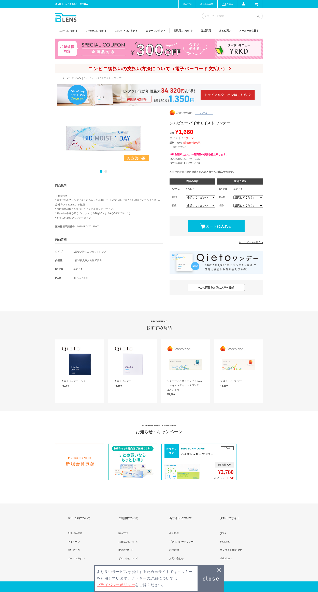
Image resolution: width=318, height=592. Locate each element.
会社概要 (174, 533)
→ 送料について (178, 147)
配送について (125, 550)
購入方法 (187, 4)
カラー (155, 30)
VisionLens (226, 558)
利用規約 (174, 550)
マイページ (74, 541)
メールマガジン (76, 558)
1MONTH (126, 30)
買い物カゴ (74, 550)
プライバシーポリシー (181, 541)
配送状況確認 (75, 533)
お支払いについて (128, 541)
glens (223, 533)
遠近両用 (206, 30)
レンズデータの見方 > (251, 242)
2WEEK (96, 30)
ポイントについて (128, 558)
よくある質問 (206, 4)
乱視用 (183, 30)
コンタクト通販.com (231, 550)
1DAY (68, 30)
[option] (103, 138)
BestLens (225, 541)
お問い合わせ (176, 558)
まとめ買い (225, 30)
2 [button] (105, 171)
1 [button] (101, 171)
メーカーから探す (249, 30)
